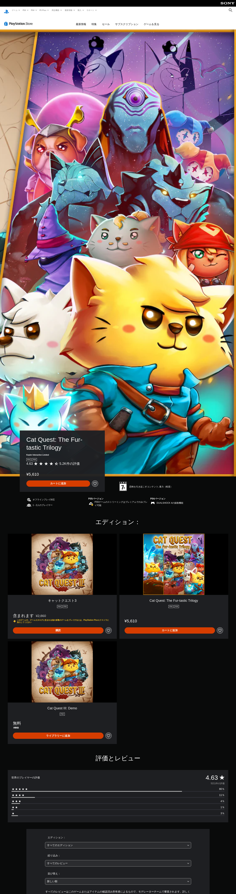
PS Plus (42, 10)
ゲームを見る (151, 20)
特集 (94, 20)
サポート (90, 10)
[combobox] (118, 842)
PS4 (33, 10)
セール (106, 20)
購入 (80, 10)
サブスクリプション (126, 20)
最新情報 (68, 10)
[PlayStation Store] (19, 20)
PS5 (24, 10)
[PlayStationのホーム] (6, 10)
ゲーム (14, 10)
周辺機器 (55, 10)
